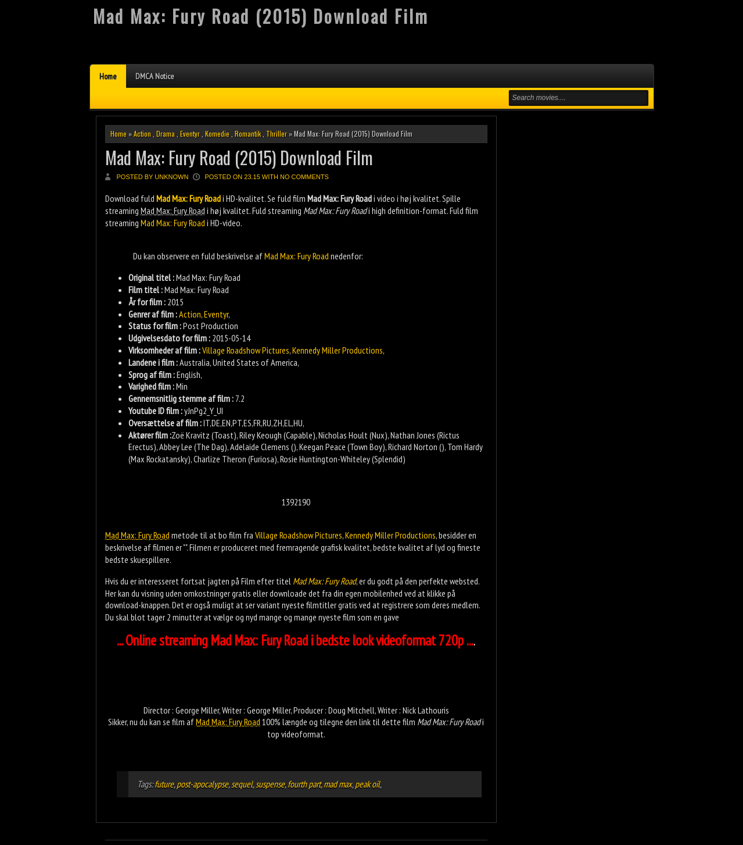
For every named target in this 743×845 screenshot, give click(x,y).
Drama (165, 133)
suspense (270, 784)
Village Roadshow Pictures (245, 350)
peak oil (367, 784)
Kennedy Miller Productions (337, 350)
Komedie (217, 133)
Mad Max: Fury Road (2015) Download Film (239, 157)
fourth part (304, 784)
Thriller (276, 133)
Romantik (248, 133)
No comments (304, 176)
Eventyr (190, 133)
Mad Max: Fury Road (173, 223)
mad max (338, 784)
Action (142, 133)
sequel (242, 784)
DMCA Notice (154, 76)
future (164, 784)
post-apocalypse (202, 784)
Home (108, 76)
